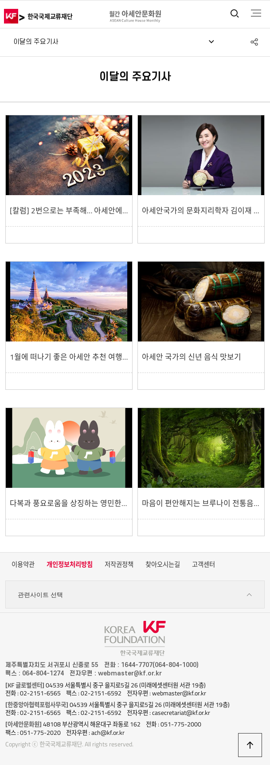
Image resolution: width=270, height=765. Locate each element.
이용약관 (23, 564)
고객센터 (203, 564)
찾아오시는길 (162, 564)
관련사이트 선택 (135, 595)
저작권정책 (119, 564)
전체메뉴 (256, 13)
